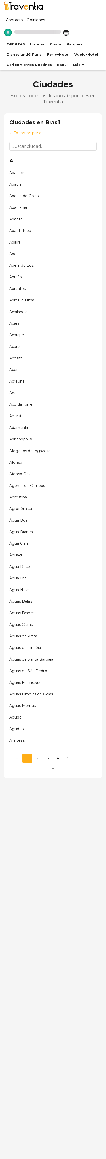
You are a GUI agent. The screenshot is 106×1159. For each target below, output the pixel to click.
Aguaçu (16, 555)
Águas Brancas (22, 613)
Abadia (15, 184)
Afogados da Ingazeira (29, 450)
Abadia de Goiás (24, 196)
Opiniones (36, 20)
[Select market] (66, 32)
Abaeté (16, 219)
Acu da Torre (20, 404)
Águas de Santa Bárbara (31, 659)
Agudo (15, 717)
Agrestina (18, 497)
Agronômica (20, 508)
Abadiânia (18, 207)
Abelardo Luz (21, 265)
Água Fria (18, 578)
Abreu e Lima (21, 300)
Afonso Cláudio (23, 474)
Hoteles (37, 44)
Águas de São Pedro (28, 671)
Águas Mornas (22, 705)
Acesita (16, 358)
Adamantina (20, 427)
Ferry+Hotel (58, 54)
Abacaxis (17, 172)
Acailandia (18, 311)
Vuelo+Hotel (86, 54)
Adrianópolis (20, 439)
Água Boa (18, 520)
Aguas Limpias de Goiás (31, 694)
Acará (14, 323)
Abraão (15, 277)
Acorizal (16, 369)
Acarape (16, 335)
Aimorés (17, 740)
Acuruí (15, 416)
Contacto (14, 20)
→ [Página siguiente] (53, 768)
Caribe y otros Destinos (29, 65)
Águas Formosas (24, 682)
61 (89, 758)
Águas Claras (21, 624)
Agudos (16, 728)
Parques (74, 44)
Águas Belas (20, 601)
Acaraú (15, 346)
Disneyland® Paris (24, 54)
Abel (13, 254)
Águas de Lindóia (25, 647)
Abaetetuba (20, 230)
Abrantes (17, 288)
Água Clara (19, 543)
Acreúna (17, 381)
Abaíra (14, 242)
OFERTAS (16, 44)
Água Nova (19, 589)
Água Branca (21, 532)
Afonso (15, 462)
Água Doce (19, 566)
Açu (12, 393)
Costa (55, 44)
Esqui (62, 65)
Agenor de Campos (27, 485)
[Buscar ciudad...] (53, 146)
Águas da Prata (23, 636)
